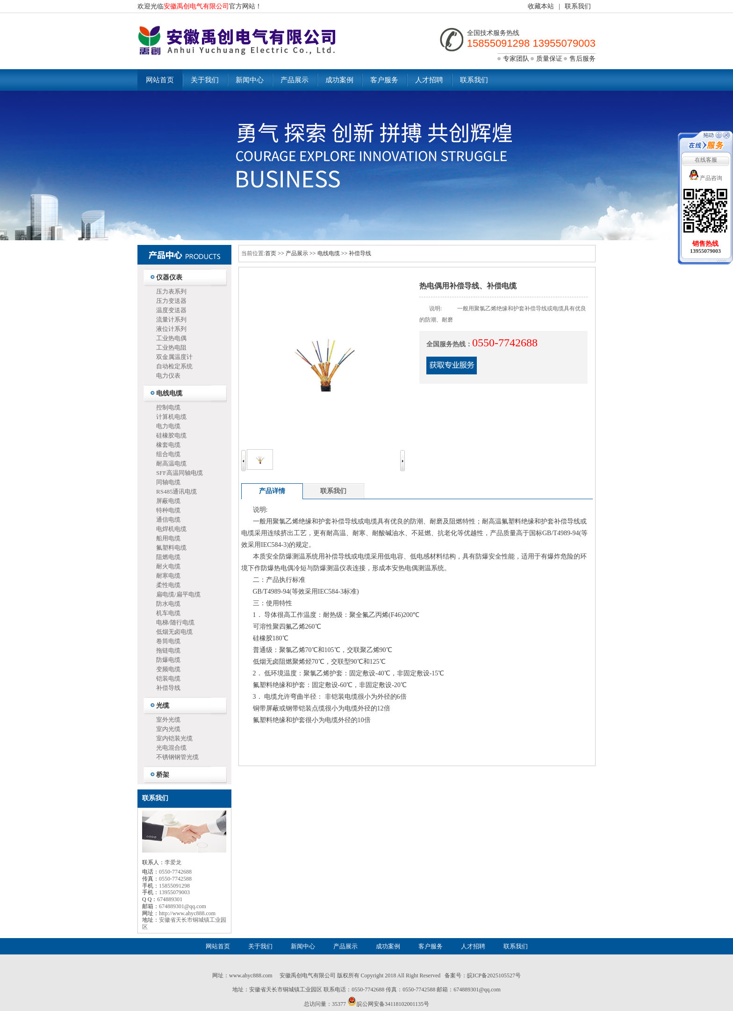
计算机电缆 (171, 416)
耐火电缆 (168, 566)
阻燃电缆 (168, 556)
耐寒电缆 (168, 575)
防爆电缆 (168, 659)
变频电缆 (168, 669)
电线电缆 (169, 393)
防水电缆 (168, 603)
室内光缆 (168, 728)
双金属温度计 (174, 356)
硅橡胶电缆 (171, 435)
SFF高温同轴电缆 (179, 472)
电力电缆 (168, 426)
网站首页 (160, 80)
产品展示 (294, 80)
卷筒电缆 (168, 641)
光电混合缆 (171, 747)
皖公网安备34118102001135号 (393, 1004)
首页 (270, 253)
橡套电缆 (168, 444)
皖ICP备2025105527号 (494, 975)
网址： (220, 975)
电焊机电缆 (171, 528)
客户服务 (384, 80)
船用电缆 (168, 538)
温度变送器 (171, 310)
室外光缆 (168, 719)
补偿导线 (168, 687)
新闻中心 (250, 80)
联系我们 (578, 6)
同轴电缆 (168, 482)
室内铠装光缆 (174, 738)
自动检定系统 (174, 366)
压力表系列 (171, 291)
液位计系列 (171, 328)
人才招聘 (429, 80)
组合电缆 (168, 454)
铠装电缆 (168, 678)
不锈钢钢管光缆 (177, 756)
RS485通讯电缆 (176, 491)
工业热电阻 (171, 347)
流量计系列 (171, 319)
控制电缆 (168, 407)
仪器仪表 (169, 277)
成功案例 (339, 80)
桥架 (162, 774)
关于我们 (205, 80)
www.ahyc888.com (251, 975)
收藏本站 (541, 6)
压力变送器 (171, 300)
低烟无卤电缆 (174, 631)
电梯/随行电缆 (175, 622)
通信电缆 (168, 519)
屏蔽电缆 (168, 500)
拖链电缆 (168, 650)
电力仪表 (168, 375)
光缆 (162, 705)
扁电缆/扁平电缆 (178, 594)
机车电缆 (168, 613)
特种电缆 (168, 510)
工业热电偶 (171, 338)
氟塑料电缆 (171, 547)
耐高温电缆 (171, 463)
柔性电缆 (168, 584)
